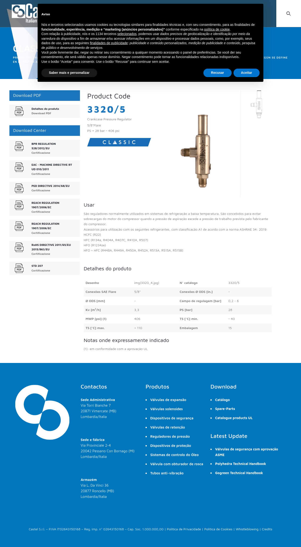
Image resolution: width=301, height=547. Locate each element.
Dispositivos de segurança (172, 418)
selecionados (127, 34)
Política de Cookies (218, 529)
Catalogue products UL (234, 418)
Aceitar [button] (246, 73)
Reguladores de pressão (170, 436)
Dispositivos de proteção (170, 446)
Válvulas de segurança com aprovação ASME (246, 451)
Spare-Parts (225, 409)
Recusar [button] (217, 73)
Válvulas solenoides (166, 409)
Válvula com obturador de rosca (176, 464)
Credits (267, 529)
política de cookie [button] (217, 29)
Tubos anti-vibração (167, 473)
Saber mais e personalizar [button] (69, 73)
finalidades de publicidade (109, 43)
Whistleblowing (247, 529)
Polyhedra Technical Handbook (240, 464)
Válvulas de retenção (167, 427)
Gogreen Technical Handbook (239, 473)
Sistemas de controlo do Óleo (174, 455)
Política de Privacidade (184, 529)
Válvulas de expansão (168, 400)
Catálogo (222, 400)
